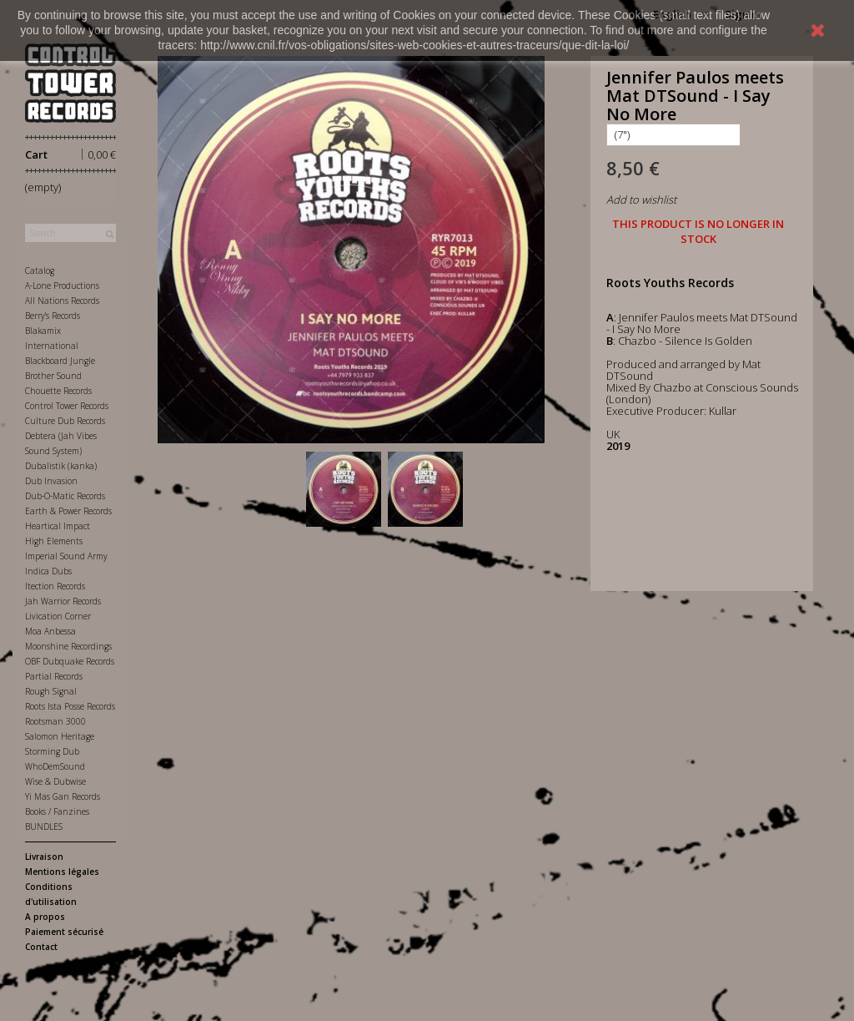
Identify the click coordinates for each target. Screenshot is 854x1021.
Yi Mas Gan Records (62, 796)
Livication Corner (58, 616)
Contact (41, 947)
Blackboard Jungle (60, 360)
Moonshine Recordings (68, 646)
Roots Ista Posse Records (70, 706)
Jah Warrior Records (63, 601)
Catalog (39, 270)
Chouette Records (58, 391)
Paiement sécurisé (64, 932)
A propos (45, 916)
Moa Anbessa (50, 631)
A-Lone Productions (62, 285)
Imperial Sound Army (66, 556)
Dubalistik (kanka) (61, 466)
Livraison (44, 856)
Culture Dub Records (65, 421)
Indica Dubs (48, 571)
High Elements (54, 541)
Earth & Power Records (68, 511)
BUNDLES (44, 826)
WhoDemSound (55, 766)
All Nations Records (62, 300)
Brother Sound (53, 376)
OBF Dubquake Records (69, 661)
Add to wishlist (641, 199)
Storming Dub (52, 751)
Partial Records (54, 676)
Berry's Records (52, 315)
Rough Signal (51, 691)
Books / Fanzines (57, 811)
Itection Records (55, 586)
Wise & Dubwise (55, 781)
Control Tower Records (66, 406)
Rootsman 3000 (55, 721)
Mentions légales (62, 871)
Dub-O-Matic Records (65, 496)
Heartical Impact (57, 526)
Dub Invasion (51, 481)
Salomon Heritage (59, 736)
